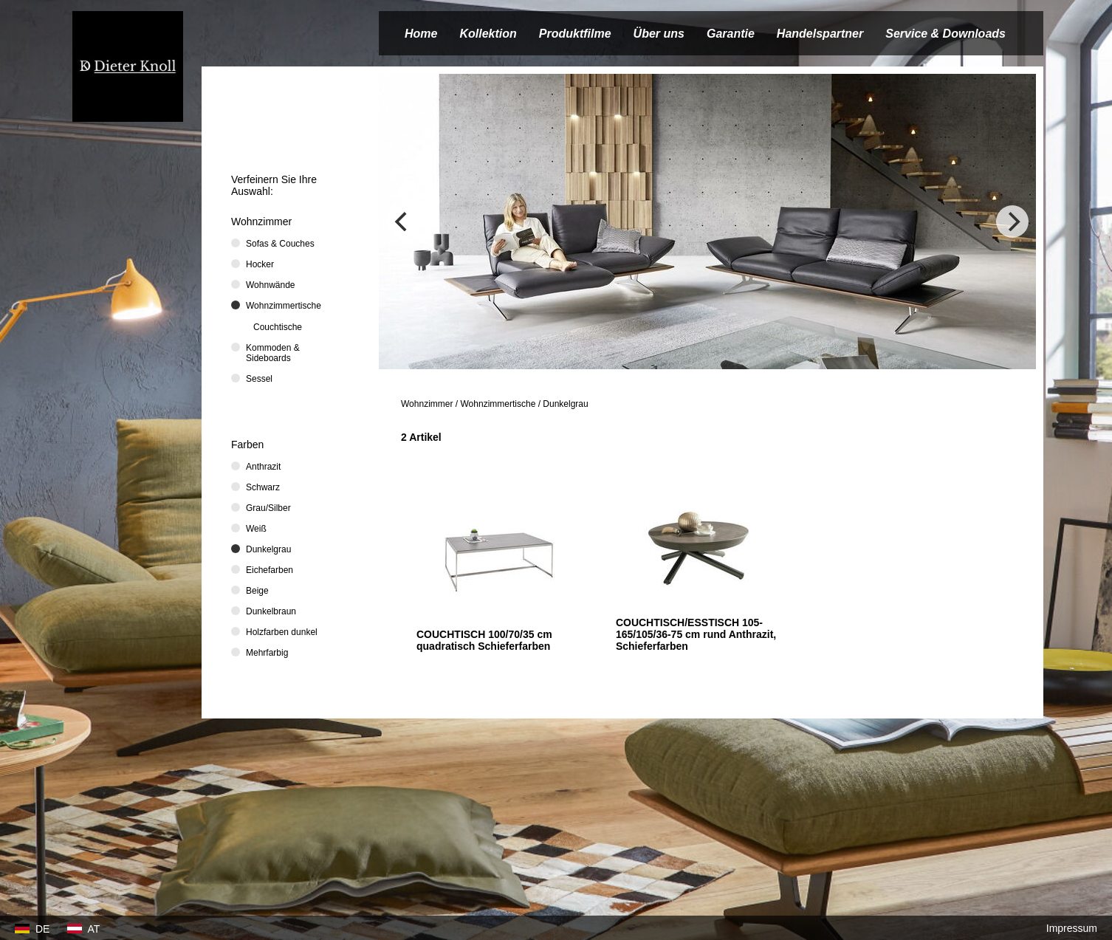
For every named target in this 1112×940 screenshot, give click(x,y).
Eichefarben (269, 570)
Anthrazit (263, 467)
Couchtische (277, 327)
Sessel (259, 379)
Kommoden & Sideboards (273, 353)
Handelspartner (820, 33)
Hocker (260, 264)
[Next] (1012, 221)
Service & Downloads (945, 33)
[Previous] (402, 221)
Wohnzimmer (427, 404)
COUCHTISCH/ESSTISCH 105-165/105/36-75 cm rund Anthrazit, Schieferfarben (696, 634)
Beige (257, 591)
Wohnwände (270, 285)
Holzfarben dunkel (282, 632)
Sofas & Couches (280, 244)
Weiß (256, 529)
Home (421, 33)
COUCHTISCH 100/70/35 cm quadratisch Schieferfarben (484, 640)
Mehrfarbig (267, 653)
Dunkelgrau (565, 404)
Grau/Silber (268, 508)
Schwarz (263, 487)
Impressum (1071, 928)
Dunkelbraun (271, 611)
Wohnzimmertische (498, 404)
